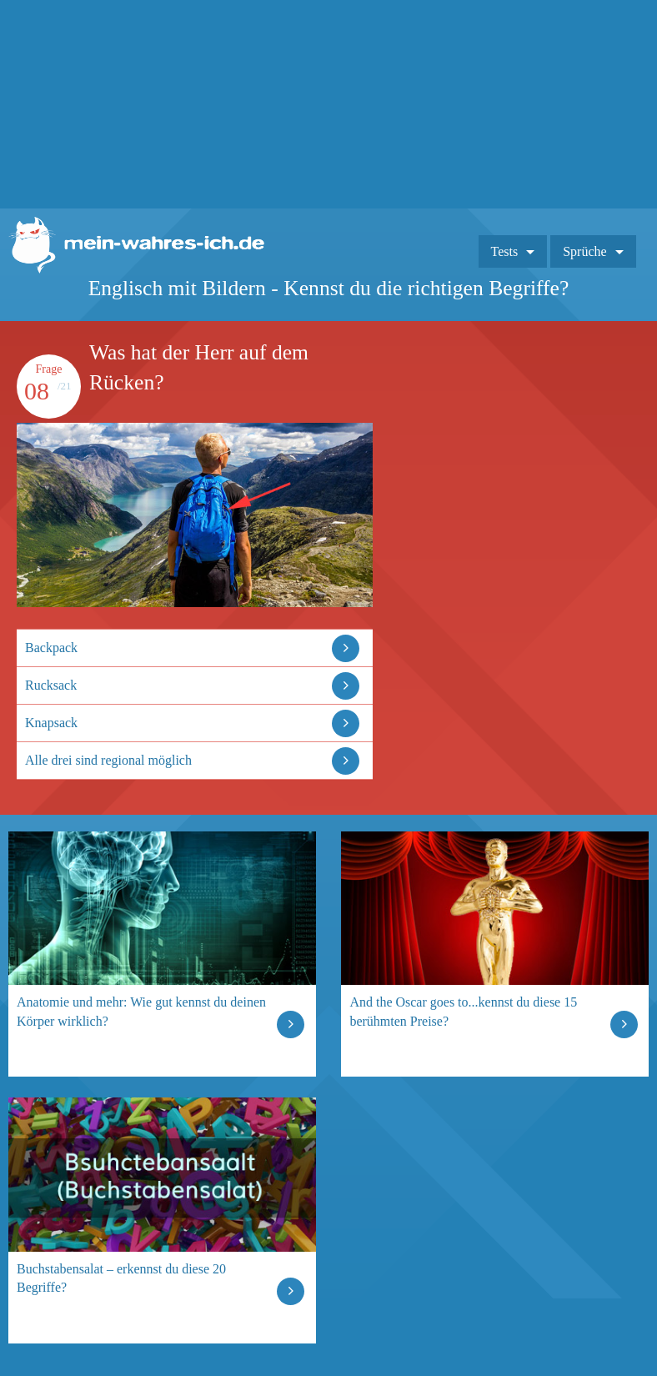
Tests (505, 251)
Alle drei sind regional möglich (108, 760)
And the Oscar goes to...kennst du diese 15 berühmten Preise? (463, 1011)
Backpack (51, 647)
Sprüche (584, 251)
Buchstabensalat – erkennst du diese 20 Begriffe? (121, 1278)
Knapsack (51, 723)
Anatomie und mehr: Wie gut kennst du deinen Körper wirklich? (141, 1011)
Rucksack (51, 685)
